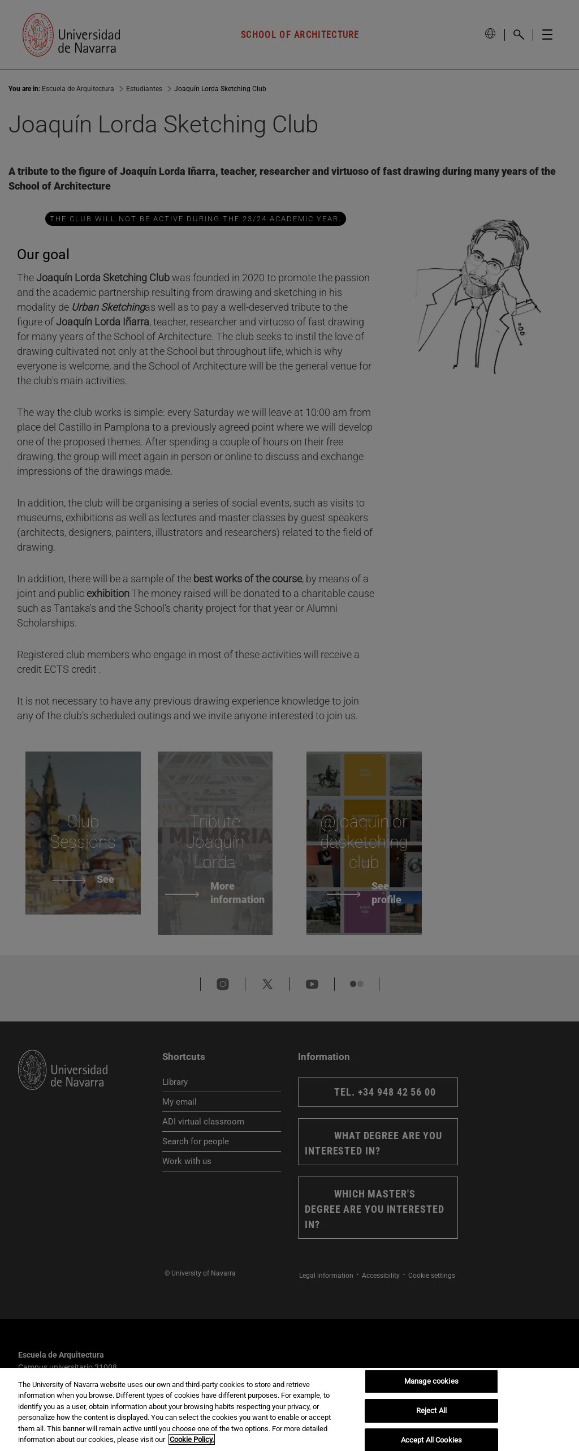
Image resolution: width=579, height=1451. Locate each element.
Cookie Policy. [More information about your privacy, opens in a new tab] (192, 1439)
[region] (289, 1409)
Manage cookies (431, 1381)
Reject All (431, 1410)
